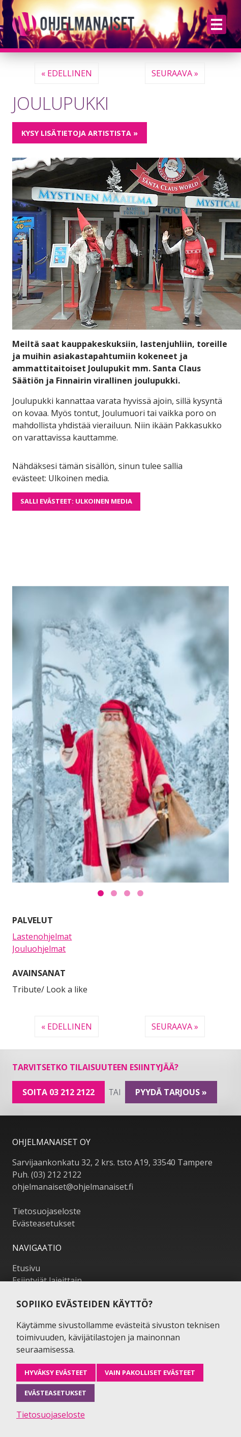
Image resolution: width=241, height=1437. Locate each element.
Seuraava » (175, 73)
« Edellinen (66, 73)
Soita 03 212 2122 (58, 1071)
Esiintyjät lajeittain (47, 1260)
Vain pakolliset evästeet (150, 1372)
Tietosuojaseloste (46, 1191)
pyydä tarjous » (171, 1071)
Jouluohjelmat (39, 928)
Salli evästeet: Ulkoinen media (76, 501)
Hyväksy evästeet (55, 1372)
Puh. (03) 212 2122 (46, 1154)
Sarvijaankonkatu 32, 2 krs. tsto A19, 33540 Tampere (112, 1142)
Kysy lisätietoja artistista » (79, 133)
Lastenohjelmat (42, 916)
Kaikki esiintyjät (42, 1272)
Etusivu (26, 1248)
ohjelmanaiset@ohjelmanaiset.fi (72, 1166)
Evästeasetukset (43, 1203)
